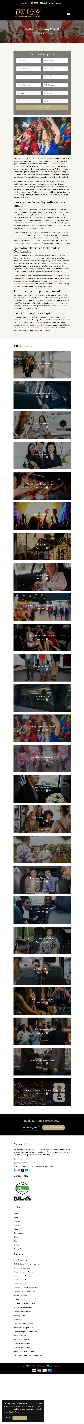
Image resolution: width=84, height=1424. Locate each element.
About (16, 1217)
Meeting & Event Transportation (42, 605)
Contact (16, 1245)
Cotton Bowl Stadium (48, 166)
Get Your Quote (42, 107)
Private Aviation (42, 423)
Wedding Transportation (42, 757)
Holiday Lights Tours (42, 544)
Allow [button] (20, 1418)
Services (17, 1221)
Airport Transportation (42, 363)
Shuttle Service (42, 696)
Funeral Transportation (42, 787)
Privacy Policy (19, 1249)
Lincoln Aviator (61, 306)
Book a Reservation (53, 1127)
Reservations (19, 1233)
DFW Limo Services (37, 1366)
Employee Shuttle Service (42, 878)
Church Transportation (42, 1029)
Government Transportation (42, 1060)
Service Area (18, 1225)
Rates (16, 1237)
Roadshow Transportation (42, 908)
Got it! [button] (8, 1418)
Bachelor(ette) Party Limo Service (42, 484)
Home (16, 1213)
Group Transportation (42, 454)
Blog (15, 1241)
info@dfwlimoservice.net (52, 3)
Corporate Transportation (42, 393)
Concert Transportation (42, 514)
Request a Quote (29, 1127)
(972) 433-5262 (31, 3)
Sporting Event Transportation (42, 726)
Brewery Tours (42, 817)
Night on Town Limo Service (42, 635)
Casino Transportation (42, 999)
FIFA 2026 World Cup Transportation (42, 1090)
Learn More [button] (25, 1412)
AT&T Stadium (53, 164)
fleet (38, 225)
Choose (24, 320)
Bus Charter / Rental (42, 969)
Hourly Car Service (42, 575)
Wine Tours (42, 848)
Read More (40, 366)
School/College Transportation (42, 938)
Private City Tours (42, 666)
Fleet (16, 1229)
